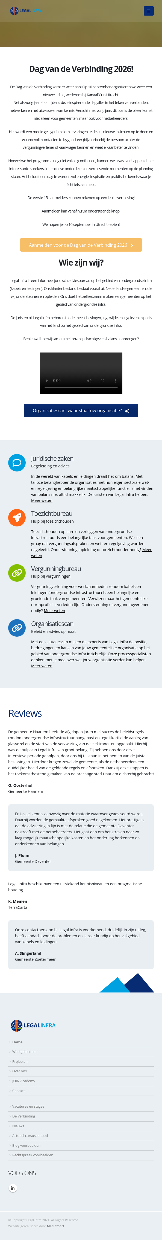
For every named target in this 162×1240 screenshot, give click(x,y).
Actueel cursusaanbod (30, 1135)
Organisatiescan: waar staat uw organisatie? (81, 410)
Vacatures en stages (28, 1106)
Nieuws (18, 1126)
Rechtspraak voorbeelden (32, 1155)
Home (17, 1042)
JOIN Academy (23, 1081)
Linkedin (13, 1188)
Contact (18, 1090)
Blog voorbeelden (26, 1145)
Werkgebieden (24, 1051)
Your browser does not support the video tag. (81, 373)
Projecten (20, 1061)
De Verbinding (23, 1116)
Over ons (19, 1071)
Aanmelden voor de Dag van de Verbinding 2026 (81, 245)
